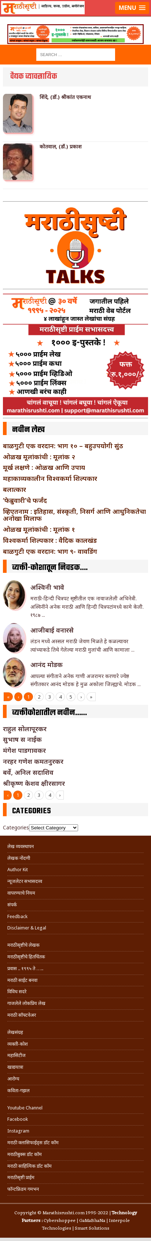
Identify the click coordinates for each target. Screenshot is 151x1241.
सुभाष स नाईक (22, 739)
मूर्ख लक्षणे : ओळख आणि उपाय (44, 467)
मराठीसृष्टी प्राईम (20, 1177)
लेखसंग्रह (15, 1032)
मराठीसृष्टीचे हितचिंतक (26, 957)
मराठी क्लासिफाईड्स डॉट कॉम (33, 1142)
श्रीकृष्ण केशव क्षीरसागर (34, 783)
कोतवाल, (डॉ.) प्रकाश (61, 147)
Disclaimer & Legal (26, 928)
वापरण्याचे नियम (21, 893)
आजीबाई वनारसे (52, 630)
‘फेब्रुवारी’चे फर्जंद (25, 500)
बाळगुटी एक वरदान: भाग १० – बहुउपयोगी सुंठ (63, 445)
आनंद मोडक (46, 664)
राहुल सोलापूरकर (25, 728)
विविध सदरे (16, 991)
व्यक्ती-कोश (17, 1044)
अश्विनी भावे (47, 587)
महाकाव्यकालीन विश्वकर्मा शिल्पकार (50, 478)
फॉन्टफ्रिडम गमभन (23, 1189)
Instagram (18, 1131)
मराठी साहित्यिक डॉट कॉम (29, 1166)
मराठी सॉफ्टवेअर (21, 1015)
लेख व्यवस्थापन (20, 846)
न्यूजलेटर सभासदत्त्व (24, 881)
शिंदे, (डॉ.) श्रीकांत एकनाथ (65, 97)
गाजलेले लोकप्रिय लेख (26, 1003)
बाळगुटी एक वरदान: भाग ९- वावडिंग (50, 551)
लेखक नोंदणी (18, 858)
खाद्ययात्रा (15, 1067)
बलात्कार (14, 489)
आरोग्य (13, 1079)
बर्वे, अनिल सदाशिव (28, 772)
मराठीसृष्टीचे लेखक (23, 945)
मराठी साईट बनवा (22, 980)
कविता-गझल (18, 1090)
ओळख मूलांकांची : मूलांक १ (39, 529)
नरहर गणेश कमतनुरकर (33, 761)
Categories (16, 827)
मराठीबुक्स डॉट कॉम (24, 1154)
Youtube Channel (25, 1108)
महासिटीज (16, 1055)
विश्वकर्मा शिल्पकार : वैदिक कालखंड (50, 540)
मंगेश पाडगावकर (24, 750)
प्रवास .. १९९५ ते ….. (25, 968)
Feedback (17, 916)
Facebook (17, 1119)
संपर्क (12, 904)
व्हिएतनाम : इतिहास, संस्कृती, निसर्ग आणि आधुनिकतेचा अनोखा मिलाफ (74, 515)
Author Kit (17, 869)
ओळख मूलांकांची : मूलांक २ (39, 456)
